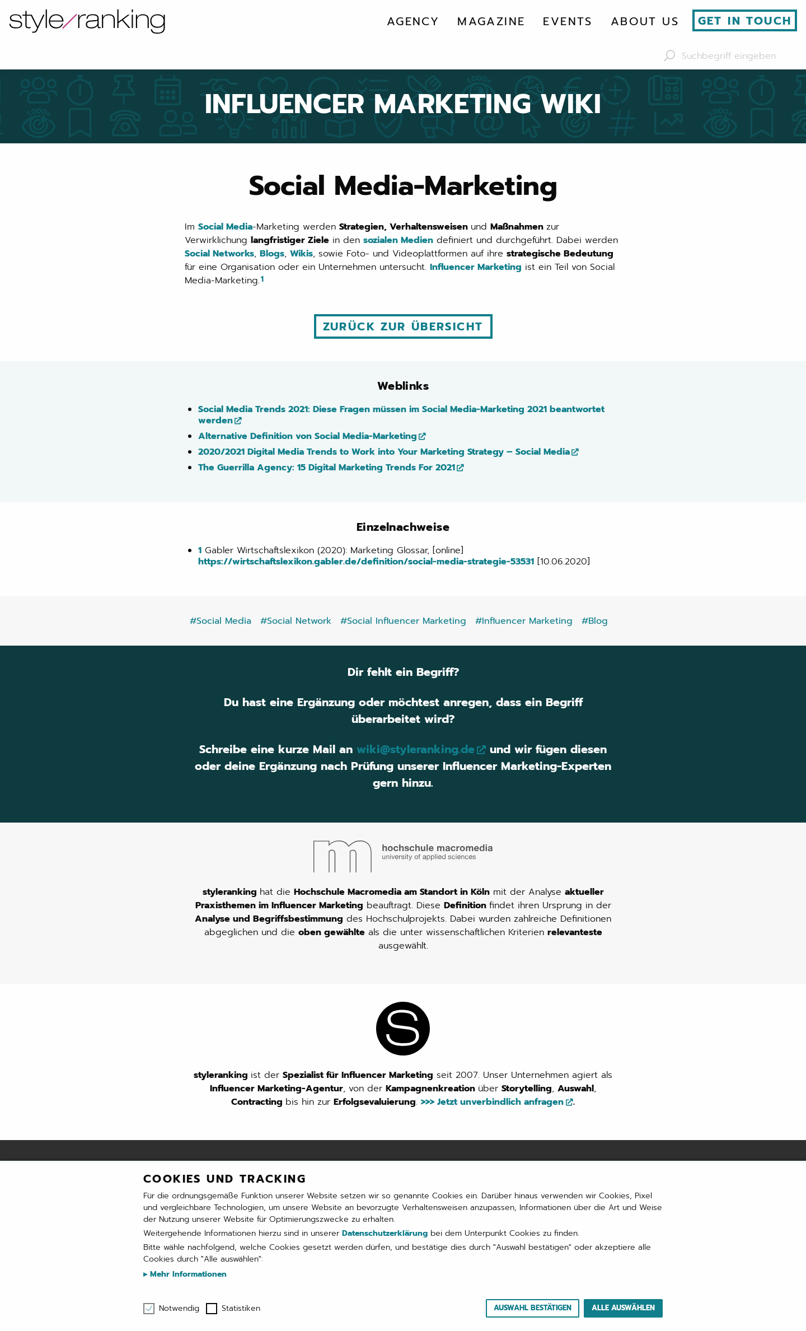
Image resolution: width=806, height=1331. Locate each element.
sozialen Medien (398, 240)
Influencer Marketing (476, 267)
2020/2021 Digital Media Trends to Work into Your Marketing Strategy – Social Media (384, 452)
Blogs (272, 253)
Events (567, 21)
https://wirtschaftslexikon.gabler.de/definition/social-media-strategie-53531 (366, 561)
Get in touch (745, 20)
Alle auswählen (623, 1307)
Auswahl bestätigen (532, 1307)
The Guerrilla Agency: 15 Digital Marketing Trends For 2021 (326, 467)
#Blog (595, 621)
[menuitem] (413, 21)
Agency (413, 21)
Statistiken (241, 1309)
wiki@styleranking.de (416, 749)
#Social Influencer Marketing (403, 621)
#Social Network (295, 621)
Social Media (225, 226)
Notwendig (179, 1309)
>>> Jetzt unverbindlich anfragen (492, 1102)
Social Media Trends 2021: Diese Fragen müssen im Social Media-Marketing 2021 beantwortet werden (401, 415)
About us (645, 21)
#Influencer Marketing (524, 621)
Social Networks (219, 253)
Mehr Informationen (187, 1274)
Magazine (491, 21)
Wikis (301, 253)
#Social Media (220, 621)
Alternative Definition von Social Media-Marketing (307, 436)
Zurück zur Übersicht (403, 326)
